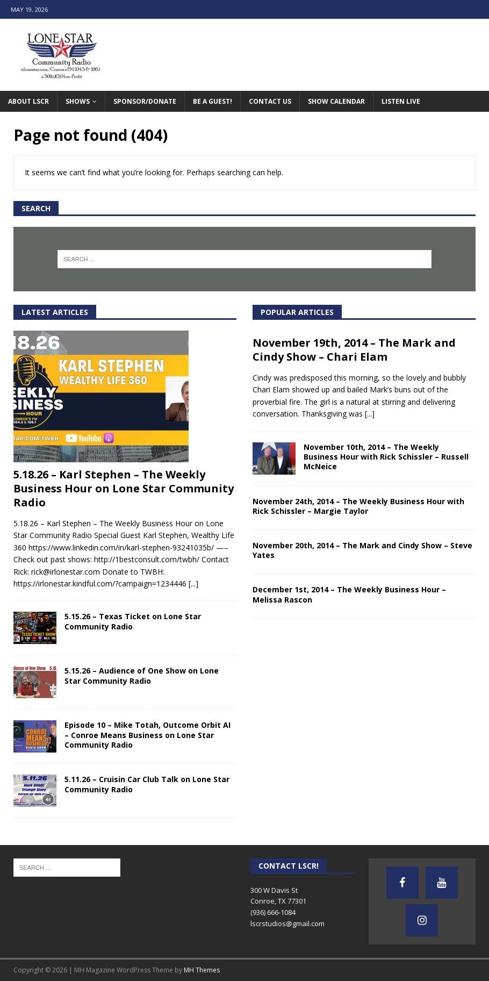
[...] (193, 583)
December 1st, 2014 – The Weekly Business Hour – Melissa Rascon (349, 594)
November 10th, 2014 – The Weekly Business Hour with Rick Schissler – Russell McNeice (386, 456)
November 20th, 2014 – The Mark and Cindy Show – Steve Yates (362, 550)
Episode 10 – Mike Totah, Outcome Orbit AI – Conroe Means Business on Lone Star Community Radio (147, 734)
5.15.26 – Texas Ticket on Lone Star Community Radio (132, 621)
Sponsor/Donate (144, 101)
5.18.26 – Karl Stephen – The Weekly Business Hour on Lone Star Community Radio (123, 488)
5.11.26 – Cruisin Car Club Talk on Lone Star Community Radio (146, 784)
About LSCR (28, 101)
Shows (78, 101)
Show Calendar (336, 101)
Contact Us (270, 101)
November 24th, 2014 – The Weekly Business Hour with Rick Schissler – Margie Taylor (358, 506)
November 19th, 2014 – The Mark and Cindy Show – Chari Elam (354, 349)
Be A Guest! (212, 101)
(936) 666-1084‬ (273, 912)
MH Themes (202, 970)
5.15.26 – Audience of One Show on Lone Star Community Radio (141, 675)
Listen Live (401, 101)
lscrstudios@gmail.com (287, 923)
